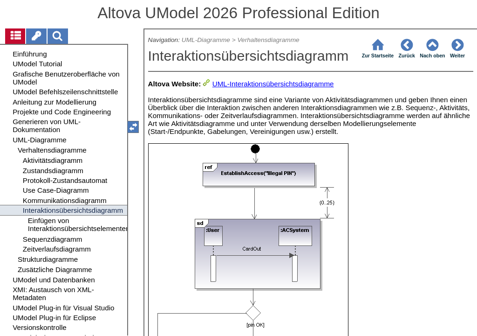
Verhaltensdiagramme (268, 39)
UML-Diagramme (206, 39)
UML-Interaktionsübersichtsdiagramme (273, 84)
